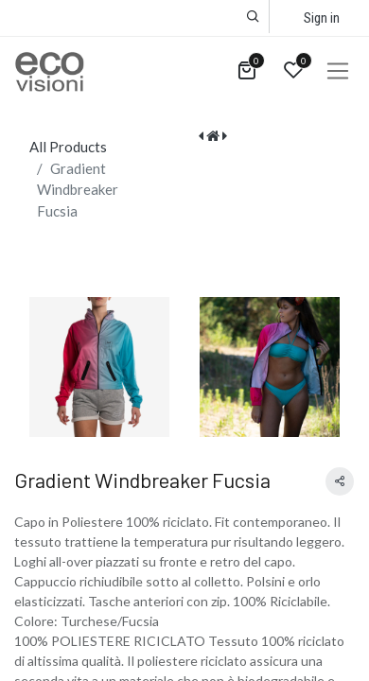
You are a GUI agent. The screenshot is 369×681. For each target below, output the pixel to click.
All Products (68, 146)
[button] (253, 16)
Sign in (322, 17)
